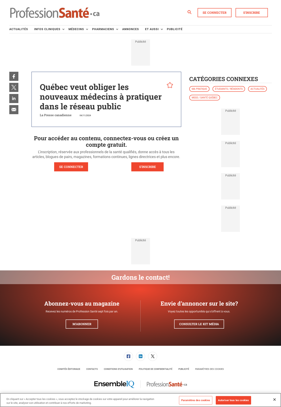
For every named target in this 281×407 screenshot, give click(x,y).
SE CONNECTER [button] (71, 167)
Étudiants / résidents (229, 89)
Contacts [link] (92, 369)
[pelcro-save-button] (169, 85)
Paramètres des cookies (209, 369)
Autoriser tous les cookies (233, 400)
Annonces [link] (130, 29)
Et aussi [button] (152, 29)
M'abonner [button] (82, 324)
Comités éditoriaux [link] (68, 369)
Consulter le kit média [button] (199, 324)
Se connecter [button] (214, 13)
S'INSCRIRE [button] (147, 167)
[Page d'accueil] (54, 13)
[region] (140, 400)
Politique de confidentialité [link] (155, 369)
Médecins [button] (76, 29)
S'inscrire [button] (251, 13)
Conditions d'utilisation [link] (118, 369)
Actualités (257, 89)
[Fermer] (274, 399)
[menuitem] (21, 29)
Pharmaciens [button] (103, 29)
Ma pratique (199, 89)
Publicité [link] (175, 29)
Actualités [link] (18, 29)
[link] (13, 76)
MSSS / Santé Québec (205, 97)
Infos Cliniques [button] (47, 29)
